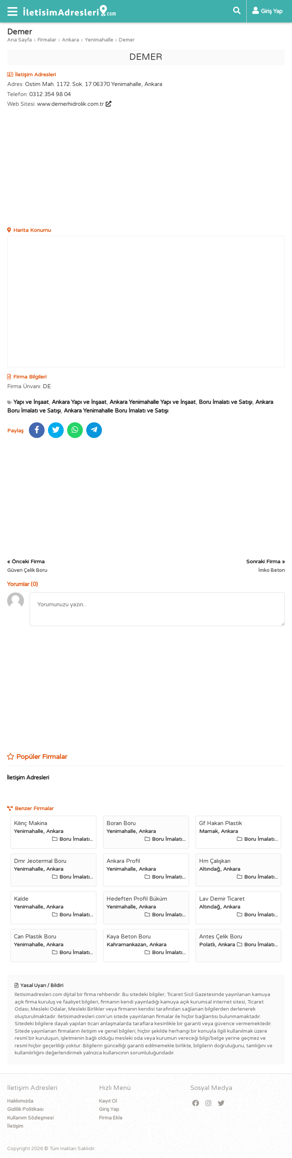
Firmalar (46, 40)
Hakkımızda (20, 1101)
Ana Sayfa (19, 40)
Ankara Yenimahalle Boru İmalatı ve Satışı (116, 410)
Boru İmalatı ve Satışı (225, 402)
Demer (127, 40)
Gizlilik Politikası (25, 1109)
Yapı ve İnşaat (31, 402)
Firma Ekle (111, 1118)
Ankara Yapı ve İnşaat (79, 402)
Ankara (70, 40)
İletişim (15, 1126)
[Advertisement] (146, 168)
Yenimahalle (99, 40)
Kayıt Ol (108, 1101)
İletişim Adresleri (28, 777)
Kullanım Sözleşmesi (30, 1118)
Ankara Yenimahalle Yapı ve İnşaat (152, 402)
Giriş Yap (109, 1109)
